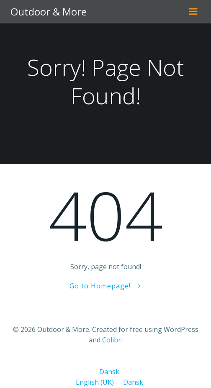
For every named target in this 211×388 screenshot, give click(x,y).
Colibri (112, 339)
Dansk (105, 371)
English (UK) (92, 382)
